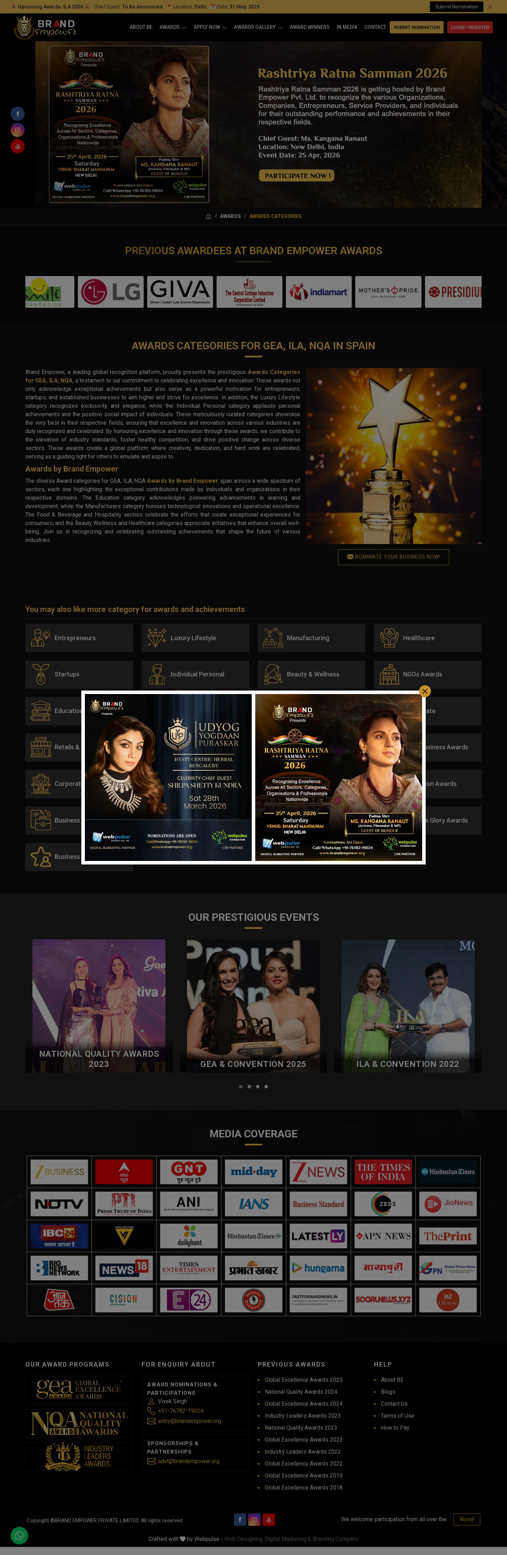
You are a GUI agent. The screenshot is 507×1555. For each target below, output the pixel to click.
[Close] (425, 691)
